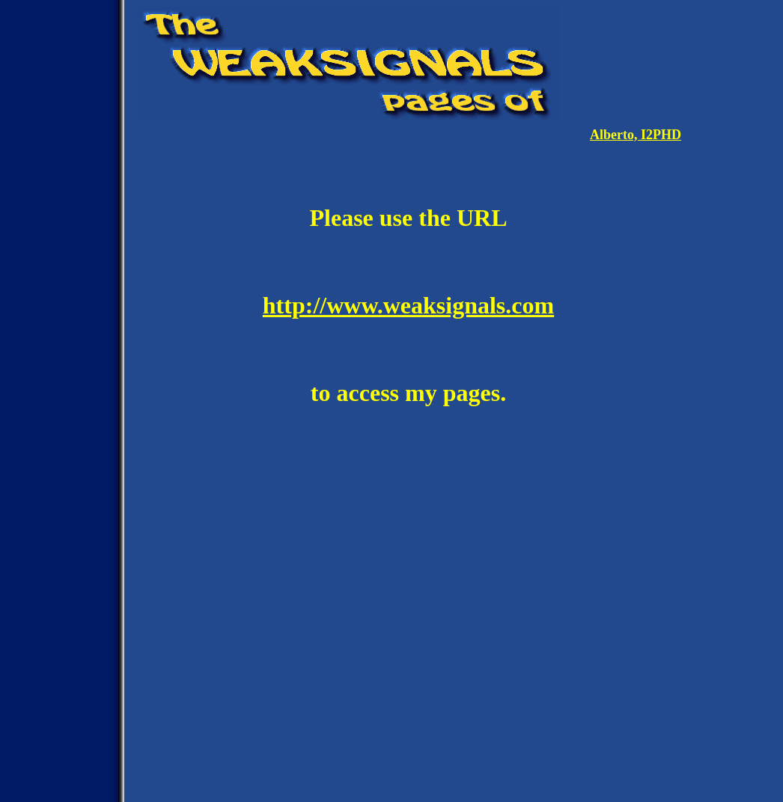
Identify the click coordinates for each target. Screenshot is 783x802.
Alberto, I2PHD (635, 134)
